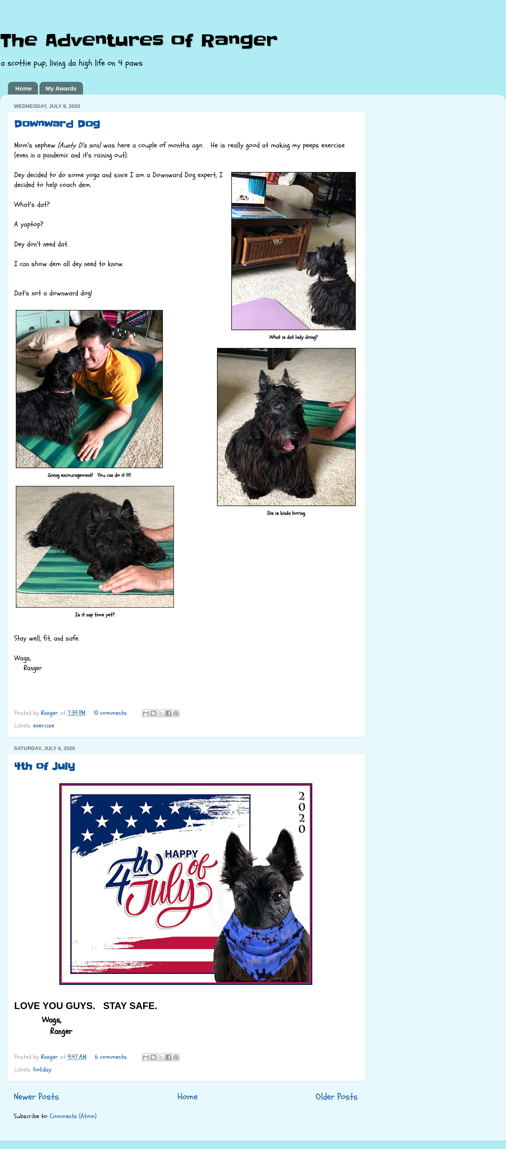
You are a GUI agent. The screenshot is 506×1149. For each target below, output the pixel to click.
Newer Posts (36, 1096)
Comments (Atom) (73, 1116)
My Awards (60, 88)
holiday (42, 1069)
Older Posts (337, 1096)
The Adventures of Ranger (139, 40)
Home (23, 88)
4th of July (44, 766)
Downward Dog (57, 124)
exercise (43, 725)
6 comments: (112, 1057)
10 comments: (111, 713)
